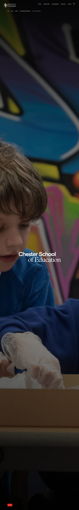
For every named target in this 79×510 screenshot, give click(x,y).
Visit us (9, 505)
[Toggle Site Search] (74, 3)
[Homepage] (10, 5)
